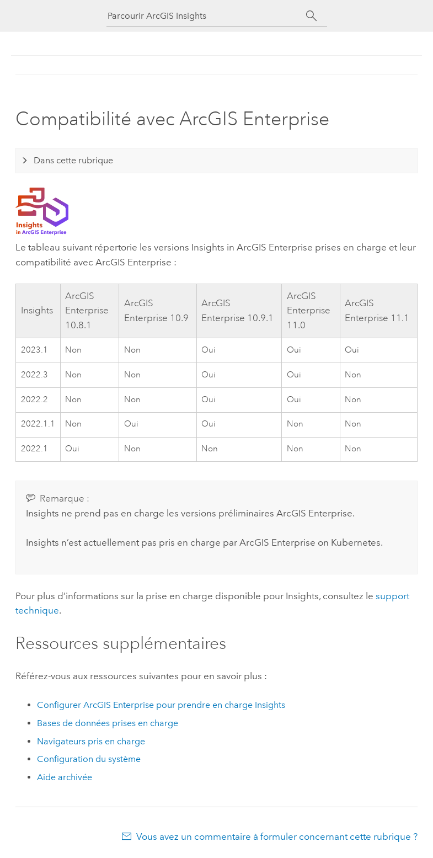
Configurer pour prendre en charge (161, 705)
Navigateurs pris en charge (91, 741)
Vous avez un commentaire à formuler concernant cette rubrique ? (277, 836)
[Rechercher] (311, 16)
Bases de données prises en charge (107, 723)
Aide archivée (64, 777)
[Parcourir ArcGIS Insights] (206, 16)
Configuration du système (89, 759)
